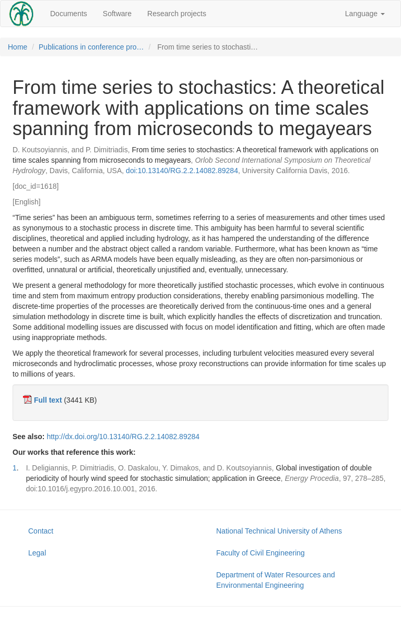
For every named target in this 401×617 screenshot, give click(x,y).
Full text (48, 400)
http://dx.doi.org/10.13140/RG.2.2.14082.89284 (122, 436)
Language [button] (365, 13)
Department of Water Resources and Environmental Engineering (275, 580)
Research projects (176, 13)
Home (17, 47)
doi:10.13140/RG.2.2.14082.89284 (182, 170)
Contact (40, 531)
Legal (37, 553)
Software (117, 13)
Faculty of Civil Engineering (260, 553)
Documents (68, 13)
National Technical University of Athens (279, 531)
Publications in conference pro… (91, 47)
